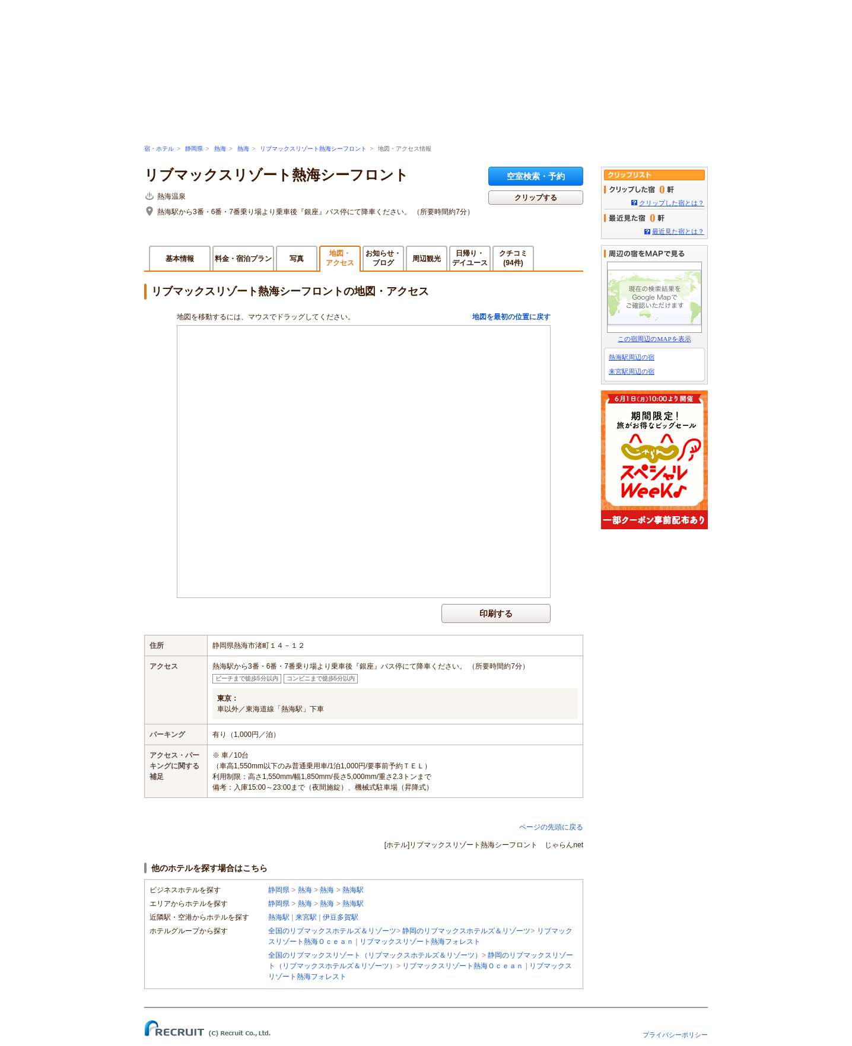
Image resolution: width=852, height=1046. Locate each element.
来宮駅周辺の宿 (631, 371)
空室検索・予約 (536, 176)
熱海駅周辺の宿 (631, 357)
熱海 (220, 148)
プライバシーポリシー (675, 1034)
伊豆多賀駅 (340, 917)
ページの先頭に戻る (551, 827)
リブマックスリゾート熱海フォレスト (420, 941)
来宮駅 (306, 917)
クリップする (535, 197)
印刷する (496, 613)
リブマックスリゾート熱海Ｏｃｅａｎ (462, 966)
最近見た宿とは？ (678, 231)
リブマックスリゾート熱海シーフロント (313, 148)
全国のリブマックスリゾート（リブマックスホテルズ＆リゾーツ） (375, 955)
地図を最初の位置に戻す (511, 317)
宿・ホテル (159, 148)
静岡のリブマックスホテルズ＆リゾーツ (466, 931)
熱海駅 (353, 890)
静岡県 (194, 148)
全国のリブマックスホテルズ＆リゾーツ (332, 931)
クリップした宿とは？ (671, 202)
